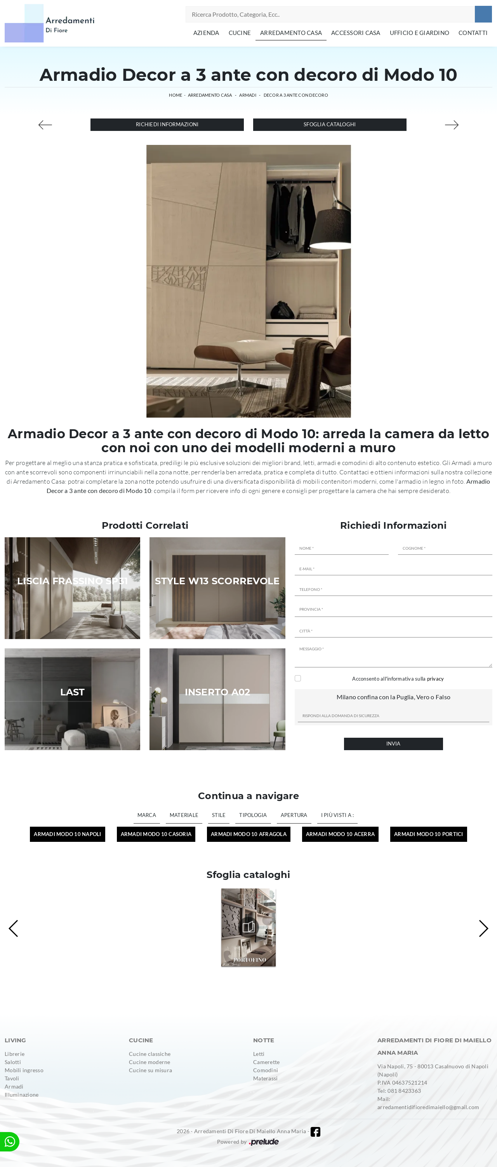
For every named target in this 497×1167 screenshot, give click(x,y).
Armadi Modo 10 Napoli (67, 834)
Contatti (473, 32)
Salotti (13, 1062)
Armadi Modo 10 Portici (428, 834)
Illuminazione (21, 1094)
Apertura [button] (294, 815)
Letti (258, 1053)
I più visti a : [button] (337, 815)
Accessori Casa (356, 32)
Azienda (206, 32)
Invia (393, 743)
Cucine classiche (149, 1053)
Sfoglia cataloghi (330, 124)
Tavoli (12, 1078)
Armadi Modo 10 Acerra (340, 834)
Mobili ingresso (24, 1070)
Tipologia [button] (253, 815)
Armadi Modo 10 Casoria (156, 834)
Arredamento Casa (291, 32)
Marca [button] (146, 815)
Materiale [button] (184, 815)
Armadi (247, 95)
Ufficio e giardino (420, 32)
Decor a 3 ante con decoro (296, 95)
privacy (435, 679)
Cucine (240, 32)
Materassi (265, 1078)
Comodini (265, 1070)
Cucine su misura (150, 1070)
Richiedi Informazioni (167, 124)
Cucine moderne (149, 1062)
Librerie (14, 1053)
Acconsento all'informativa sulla (398, 679)
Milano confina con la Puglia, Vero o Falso (394, 696)
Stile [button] (219, 815)
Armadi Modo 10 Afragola (249, 834)
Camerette (266, 1062)
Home (175, 95)
